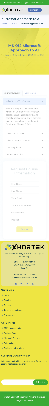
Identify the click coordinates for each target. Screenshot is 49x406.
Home (4, 23)
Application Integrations (14, 348)
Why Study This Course (18, 105)
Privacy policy (9, 315)
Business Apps (10, 333)
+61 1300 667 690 (35, 3)
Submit (24, 232)
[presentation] (21, 374)
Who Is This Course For (18, 144)
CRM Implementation (13, 328)
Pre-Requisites (13, 151)
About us (7, 300)
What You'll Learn (15, 137)
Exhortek (29, 401)
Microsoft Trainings (12, 338)
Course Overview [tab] (12, 96)
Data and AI (9, 343)
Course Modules (14, 158)
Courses (14, 23)
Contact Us (34, 10)
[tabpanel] (24, 171)
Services (7, 305)
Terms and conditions (13, 310)
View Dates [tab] (30, 96)
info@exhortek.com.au (13, 3)
